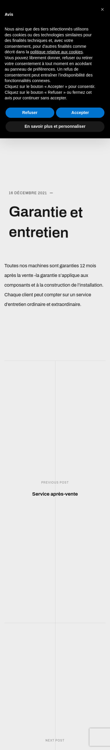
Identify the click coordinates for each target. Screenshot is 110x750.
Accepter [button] (80, 112)
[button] (102, 9)
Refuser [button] (30, 112)
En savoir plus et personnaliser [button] (55, 126)
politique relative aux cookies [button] (56, 52)
